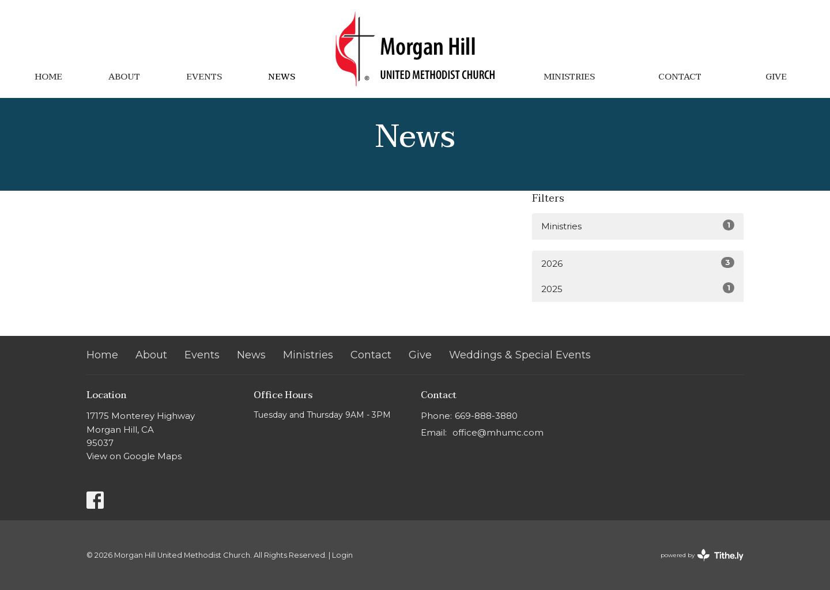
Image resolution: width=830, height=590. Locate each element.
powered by (702, 555)
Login (342, 555)
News (281, 76)
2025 (637, 288)
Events (204, 76)
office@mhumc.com (498, 432)
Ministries (569, 76)
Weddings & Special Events (520, 355)
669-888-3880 (486, 415)
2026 (637, 263)
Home (48, 76)
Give (776, 76)
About (124, 76)
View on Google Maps (134, 456)
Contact (679, 76)
